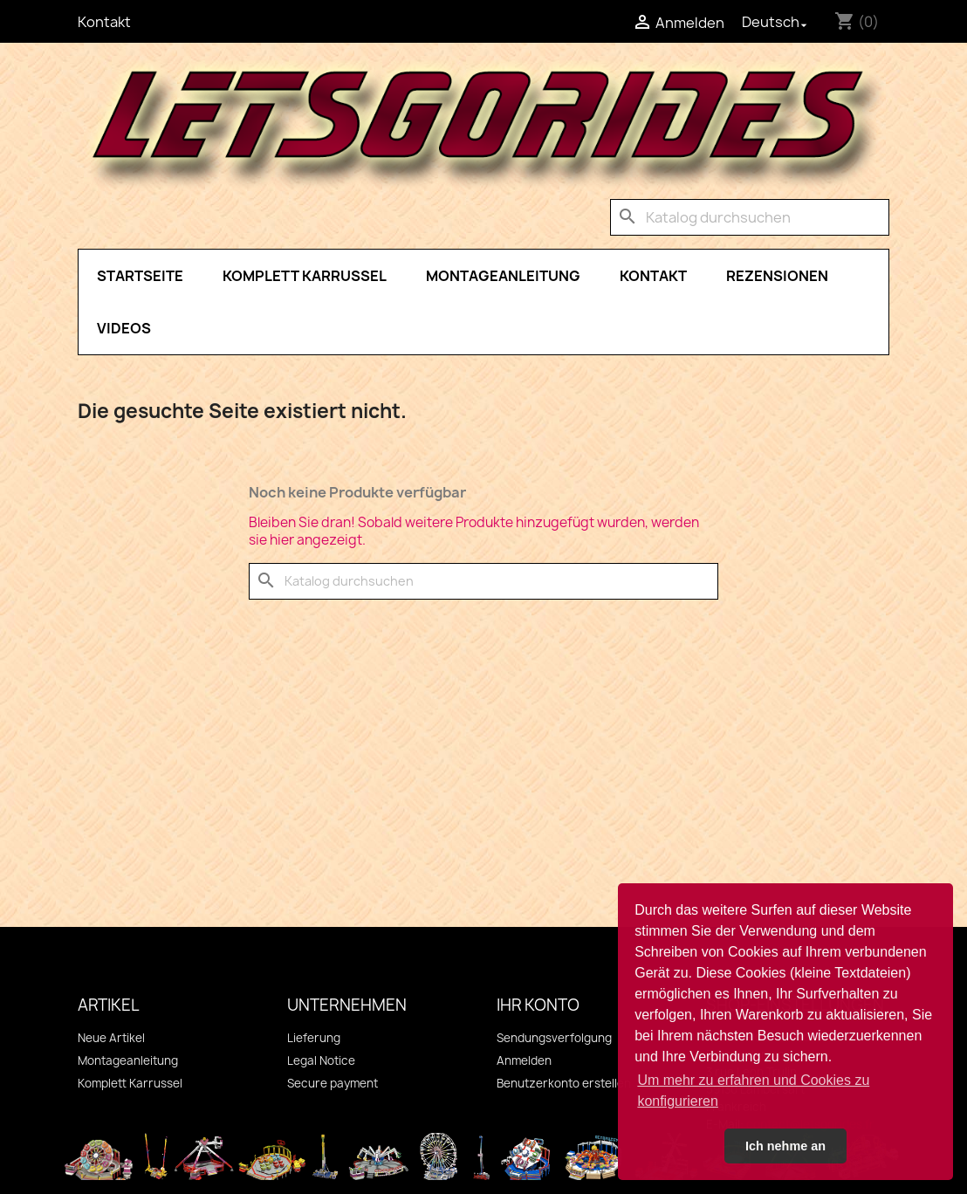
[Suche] (749, 217)
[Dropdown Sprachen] (776, 22)
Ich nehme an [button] (785, 1146)
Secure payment (332, 1083)
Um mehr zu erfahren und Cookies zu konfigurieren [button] (753, 1090)
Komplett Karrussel (305, 275)
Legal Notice (321, 1060)
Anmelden (524, 1060)
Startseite (140, 275)
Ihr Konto (538, 1005)
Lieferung (313, 1038)
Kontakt (104, 21)
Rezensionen (777, 275)
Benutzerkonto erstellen (564, 1083)
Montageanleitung (503, 275)
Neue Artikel (111, 1038)
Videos (124, 328)
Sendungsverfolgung (554, 1038)
